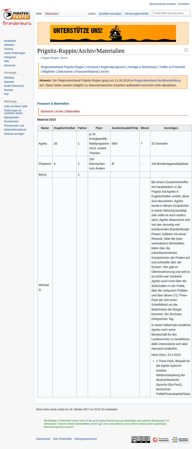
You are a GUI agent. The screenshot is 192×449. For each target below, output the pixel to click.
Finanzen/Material (87, 71)
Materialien (73, 111)
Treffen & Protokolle (172, 67)
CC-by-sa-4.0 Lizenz (95, 420)
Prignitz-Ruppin (50, 57)
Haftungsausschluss (85, 438)
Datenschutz (43, 438)
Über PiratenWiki (62, 438)
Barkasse (47, 111)
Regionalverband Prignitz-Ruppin (62, 67)
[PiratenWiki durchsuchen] (171, 13)
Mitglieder (49, 71)
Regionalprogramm (113, 67)
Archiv (64, 57)
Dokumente (65, 71)
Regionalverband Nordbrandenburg (158, 80)
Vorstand (92, 67)
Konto (59, 111)
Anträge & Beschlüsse (142, 67)
